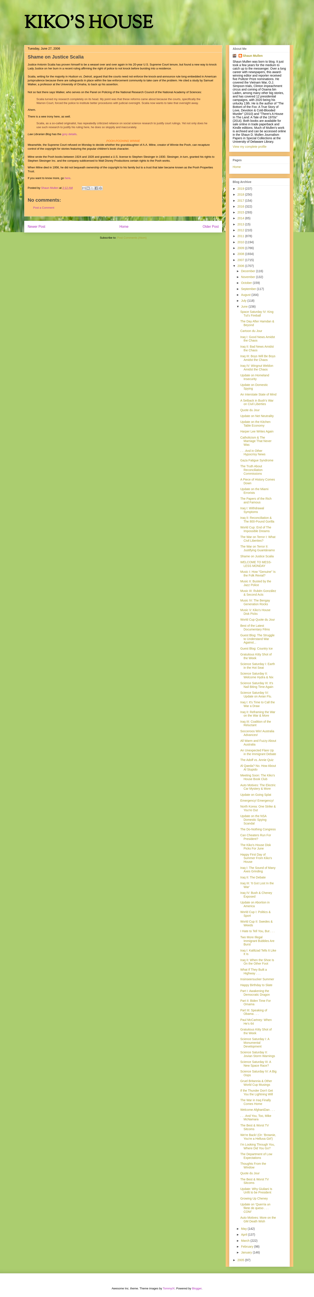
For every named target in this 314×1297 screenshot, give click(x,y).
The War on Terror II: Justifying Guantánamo (257, 548)
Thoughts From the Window (253, 1165)
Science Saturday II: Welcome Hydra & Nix (256, 675)
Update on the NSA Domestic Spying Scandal (253, 819)
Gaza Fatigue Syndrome (256, 460)
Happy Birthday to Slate (256, 985)
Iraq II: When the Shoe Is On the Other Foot (257, 961)
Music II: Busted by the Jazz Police (255, 583)
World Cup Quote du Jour (257, 619)
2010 (241, 242)
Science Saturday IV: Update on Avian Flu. (256, 694)
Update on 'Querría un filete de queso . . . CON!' (255, 1208)
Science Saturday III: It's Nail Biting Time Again (256, 685)
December (248, 271)
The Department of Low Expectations (256, 1156)
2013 (241, 224)
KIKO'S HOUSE (88, 23)
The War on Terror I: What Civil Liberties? (257, 538)
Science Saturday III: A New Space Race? (255, 1063)
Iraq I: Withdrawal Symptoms (252, 510)
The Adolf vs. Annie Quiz (257, 760)
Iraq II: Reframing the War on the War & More (257, 713)
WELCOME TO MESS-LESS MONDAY (255, 564)
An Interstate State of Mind (258, 394)
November (248, 277)
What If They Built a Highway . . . (253, 971)
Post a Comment (43, 207)
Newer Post (36, 226)
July (244, 300)
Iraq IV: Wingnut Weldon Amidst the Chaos (256, 367)
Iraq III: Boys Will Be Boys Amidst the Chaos (257, 358)
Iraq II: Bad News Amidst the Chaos (257, 348)
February (247, 1246)
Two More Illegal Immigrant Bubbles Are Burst (257, 940)
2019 (241, 188)
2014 (241, 218)
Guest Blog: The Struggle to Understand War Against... (257, 638)
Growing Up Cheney (254, 1198)
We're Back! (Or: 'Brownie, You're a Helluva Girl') (258, 1136)
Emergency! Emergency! (257, 800)
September (249, 289)
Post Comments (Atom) (132, 237)
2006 (241, 266)
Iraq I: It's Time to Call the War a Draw (257, 704)
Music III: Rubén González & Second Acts (258, 592)
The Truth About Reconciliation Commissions (251, 469)
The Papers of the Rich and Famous (255, 500)
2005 (241, 1260)
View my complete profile (249, 146)
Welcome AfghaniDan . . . (257, 1109)
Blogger (196, 1288)
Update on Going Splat (255, 794)
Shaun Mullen (253, 55)
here (67, 178)
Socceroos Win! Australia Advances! (257, 733)
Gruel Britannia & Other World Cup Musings (256, 1082)
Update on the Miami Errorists (254, 490)
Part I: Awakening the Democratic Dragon (255, 992)
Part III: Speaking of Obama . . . (253, 1012)
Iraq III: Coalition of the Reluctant (255, 723)
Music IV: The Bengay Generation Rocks (255, 602)
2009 (241, 248)
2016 (241, 206)
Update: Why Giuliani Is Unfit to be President (256, 1190)
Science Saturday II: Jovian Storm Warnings (257, 1054)
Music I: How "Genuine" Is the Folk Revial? (258, 573)
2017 (241, 200)
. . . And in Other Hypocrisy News (252, 452)
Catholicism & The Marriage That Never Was (255, 441)
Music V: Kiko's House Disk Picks (255, 611)
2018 (241, 194)
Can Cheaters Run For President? (255, 837)
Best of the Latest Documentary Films (255, 627)
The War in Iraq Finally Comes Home (255, 1102)
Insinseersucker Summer (257, 979)
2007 (241, 260)
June (244, 306)
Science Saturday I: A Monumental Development (254, 1042)
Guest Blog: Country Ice (256, 648)
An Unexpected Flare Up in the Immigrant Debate (258, 752)
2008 (241, 254)
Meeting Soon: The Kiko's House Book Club (257, 777)
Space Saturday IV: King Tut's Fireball (256, 313)
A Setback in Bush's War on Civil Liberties (256, 402)
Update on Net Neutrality (257, 416)
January (247, 1252)
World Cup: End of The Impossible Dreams (255, 529)
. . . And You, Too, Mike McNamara (255, 1117)
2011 (241, 236)
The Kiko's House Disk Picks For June (255, 846)
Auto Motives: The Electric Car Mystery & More (258, 787)
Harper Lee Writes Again (256, 431)
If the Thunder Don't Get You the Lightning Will (256, 1092)
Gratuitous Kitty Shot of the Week (256, 656)
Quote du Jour (250, 410)
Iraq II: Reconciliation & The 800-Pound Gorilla (257, 519)
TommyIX (169, 1288)
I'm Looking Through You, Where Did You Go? (257, 1146)
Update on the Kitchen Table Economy (255, 423)
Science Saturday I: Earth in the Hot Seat (257, 665)
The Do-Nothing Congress (258, 829)
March (245, 1240)
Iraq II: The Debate (253, 877)
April (244, 1234)
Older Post (211, 226)
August (246, 295)
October (247, 283)
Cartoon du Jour (251, 331)
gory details (69, 134)
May (244, 1228)
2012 (241, 230)
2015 (241, 212)
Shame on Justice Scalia (257, 556)
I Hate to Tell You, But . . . (257, 931)
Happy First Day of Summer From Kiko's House (256, 858)
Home (124, 226)
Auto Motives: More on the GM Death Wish (258, 1219)
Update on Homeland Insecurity (254, 377)
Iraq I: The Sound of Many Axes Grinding (258, 869)
